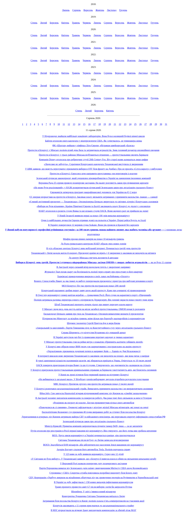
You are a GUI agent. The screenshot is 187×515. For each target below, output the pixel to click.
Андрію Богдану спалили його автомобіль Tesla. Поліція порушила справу (93, 449)
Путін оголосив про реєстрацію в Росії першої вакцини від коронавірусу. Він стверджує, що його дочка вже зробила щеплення (93, 431)
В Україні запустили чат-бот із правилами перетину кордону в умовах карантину (93, 337)
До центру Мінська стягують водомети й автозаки (93, 257)
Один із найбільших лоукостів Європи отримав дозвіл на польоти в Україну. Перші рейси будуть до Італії (93, 220)
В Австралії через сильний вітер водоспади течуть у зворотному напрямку (94, 267)
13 (74, 124)
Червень (87, 22)
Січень (34, 22)
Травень (76, 22)
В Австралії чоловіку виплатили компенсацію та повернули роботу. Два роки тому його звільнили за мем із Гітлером (93, 398)
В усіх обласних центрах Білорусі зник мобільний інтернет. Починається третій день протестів (93, 248)
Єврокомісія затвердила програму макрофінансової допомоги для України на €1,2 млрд (93, 192)
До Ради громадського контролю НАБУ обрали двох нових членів (93, 243)
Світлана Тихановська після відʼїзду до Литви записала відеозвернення (93, 440)
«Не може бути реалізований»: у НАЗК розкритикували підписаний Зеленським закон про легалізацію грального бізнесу (93, 187)
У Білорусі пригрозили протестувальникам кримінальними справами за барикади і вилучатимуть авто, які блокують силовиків (94, 370)
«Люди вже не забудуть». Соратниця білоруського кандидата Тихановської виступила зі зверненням (93, 164)
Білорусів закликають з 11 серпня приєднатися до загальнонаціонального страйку (93, 505)
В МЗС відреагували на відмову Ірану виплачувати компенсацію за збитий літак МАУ (93, 510)
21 (115, 124)
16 (89, 124)
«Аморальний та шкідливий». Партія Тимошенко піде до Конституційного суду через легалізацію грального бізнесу (93, 328)
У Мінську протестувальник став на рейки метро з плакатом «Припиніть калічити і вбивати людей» (93, 342)
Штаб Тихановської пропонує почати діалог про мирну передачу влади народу (93, 304)
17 (94, 124)
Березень (54, 22)
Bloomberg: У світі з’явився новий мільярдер (93, 491)
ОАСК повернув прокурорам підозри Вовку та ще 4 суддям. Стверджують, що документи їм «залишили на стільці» (93, 365)
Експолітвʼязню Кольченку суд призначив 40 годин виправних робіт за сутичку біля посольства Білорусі (93, 412)
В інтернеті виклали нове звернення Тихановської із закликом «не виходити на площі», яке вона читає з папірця (93, 356)
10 (59, 124)
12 (69, 124)
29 (156, 124)
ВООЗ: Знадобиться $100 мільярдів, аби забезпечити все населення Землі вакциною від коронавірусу (93, 445)
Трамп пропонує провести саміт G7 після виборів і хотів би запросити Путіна (93, 487)
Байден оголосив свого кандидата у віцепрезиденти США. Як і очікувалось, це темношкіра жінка (93, 141)
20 (110, 124)
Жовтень (100, 10)
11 (64, 124)
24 (130, 124)
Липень (66, 10)
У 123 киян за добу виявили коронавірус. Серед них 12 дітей (93, 454)
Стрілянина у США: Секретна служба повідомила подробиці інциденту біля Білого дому (93, 473)
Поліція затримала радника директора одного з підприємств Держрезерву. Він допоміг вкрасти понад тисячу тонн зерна (93, 300)
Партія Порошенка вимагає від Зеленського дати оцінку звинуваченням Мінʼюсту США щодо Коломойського (93, 468)
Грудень (123, 10)
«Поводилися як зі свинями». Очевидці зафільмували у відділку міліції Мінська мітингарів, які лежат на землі (93, 407)
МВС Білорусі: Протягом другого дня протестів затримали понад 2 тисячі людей (93, 384)
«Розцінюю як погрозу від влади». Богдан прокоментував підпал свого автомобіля (93, 402)
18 (99, 124)
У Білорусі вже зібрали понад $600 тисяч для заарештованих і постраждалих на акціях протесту (93, 346)
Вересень (88, 10)
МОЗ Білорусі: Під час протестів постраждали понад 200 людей (93, 286)
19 (104, 124)
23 (125, 124)
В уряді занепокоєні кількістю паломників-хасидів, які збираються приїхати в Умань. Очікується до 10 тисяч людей (93, 360)
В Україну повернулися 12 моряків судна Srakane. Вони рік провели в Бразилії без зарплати (93, 225)
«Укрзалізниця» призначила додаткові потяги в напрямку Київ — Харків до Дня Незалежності (94, 351)
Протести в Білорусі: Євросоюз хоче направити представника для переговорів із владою (93, 173)
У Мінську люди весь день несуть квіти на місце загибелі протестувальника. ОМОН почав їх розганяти (93, 309)
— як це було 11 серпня (93, 262)
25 (135, 124)
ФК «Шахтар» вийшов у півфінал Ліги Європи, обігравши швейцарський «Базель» (93, 145)
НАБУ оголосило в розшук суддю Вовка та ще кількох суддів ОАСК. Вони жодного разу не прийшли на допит (93, 211)
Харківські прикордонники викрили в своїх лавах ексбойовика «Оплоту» (93, 276)
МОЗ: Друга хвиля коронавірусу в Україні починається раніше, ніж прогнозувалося (93, 435)
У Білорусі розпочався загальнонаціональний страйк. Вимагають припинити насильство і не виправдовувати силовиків (93, 388)
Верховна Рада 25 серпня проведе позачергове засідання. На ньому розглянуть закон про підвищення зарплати (93, 183)
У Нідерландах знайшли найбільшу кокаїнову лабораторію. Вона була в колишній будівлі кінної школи (93, 136)
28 (150, 124)
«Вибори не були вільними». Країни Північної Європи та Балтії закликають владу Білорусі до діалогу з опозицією (93, 206)
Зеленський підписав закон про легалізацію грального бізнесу (93, 421)
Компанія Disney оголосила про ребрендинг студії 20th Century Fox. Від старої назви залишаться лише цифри (93, 159)
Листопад (111, 10)
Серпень (76, 10)
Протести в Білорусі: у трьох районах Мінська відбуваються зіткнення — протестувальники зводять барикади (93, 155)
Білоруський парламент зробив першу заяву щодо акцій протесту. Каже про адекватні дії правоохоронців (93, 290)
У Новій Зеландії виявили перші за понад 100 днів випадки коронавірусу (93, 215)
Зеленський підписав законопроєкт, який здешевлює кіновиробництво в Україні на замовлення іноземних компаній (93, 178)
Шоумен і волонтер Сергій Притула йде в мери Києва (93, 323)
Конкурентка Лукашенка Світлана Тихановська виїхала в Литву (93, 496)
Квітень (65, 22)
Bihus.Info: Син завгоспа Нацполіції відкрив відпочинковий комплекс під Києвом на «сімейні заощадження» (93, 393)
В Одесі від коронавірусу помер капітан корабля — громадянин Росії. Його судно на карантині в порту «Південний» (93, 295)
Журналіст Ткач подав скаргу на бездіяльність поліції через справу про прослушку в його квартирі (94, 272)
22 (120, 124)
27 (145, 124)
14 (79, 124)
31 (166, 124)
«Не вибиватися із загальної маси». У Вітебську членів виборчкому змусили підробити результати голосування (93, 379)
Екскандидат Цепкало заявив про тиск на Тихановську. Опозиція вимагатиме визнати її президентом (93, 314)
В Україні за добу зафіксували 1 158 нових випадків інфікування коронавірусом (93, 482)
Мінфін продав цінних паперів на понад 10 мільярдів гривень (93, 239)
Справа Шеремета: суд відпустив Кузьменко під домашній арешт (93, 332)
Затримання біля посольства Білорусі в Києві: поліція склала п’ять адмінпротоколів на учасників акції (93, 501)
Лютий (43, 22)
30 (161, 124)
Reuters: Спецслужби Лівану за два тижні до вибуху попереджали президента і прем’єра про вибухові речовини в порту (93, 281)
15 (84, 124)
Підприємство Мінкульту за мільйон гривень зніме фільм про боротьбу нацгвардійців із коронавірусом (93, 318)
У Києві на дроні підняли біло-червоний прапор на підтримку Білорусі (93, 374)
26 (140, 124)
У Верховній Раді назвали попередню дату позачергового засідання (93, 463)
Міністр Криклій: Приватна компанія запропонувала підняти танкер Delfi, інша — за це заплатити (93, 426)
